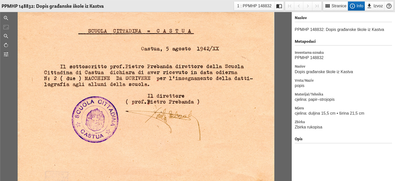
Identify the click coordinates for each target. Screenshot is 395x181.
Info (356, 6)
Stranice (335, 6)
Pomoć (389, 6)
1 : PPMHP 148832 (254, 7)
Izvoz (374, 6)
